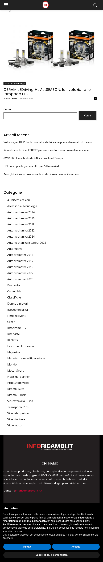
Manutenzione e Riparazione (26, 358)
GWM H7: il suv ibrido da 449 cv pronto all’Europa (33, 158)
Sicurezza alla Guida (20, 401)
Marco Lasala (10, 98)
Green (11, 322)
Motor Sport (15, 370)
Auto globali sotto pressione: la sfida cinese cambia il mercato (41, 174)
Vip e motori (15, 425)
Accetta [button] (75, 546)
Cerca (7, 109)
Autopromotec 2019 (20, 267)
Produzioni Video (18, 383)
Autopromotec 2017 (20, 261)
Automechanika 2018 (21, 224)
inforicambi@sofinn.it (28, 490)
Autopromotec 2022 (20, 273)
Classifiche (14, 297)
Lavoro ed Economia (20, 346)
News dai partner (18, 377)
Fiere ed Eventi (16, 316)
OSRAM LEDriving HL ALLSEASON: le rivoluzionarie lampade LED (47, 91)
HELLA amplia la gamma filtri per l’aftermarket (31, 166)
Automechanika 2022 (21, 230)
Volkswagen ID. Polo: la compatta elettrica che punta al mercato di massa (47, 142)
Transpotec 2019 (18, 407)
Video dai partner (18, 413)
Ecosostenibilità (17, 310)
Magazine (13, 352)
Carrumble (14, 291)
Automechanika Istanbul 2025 (26, 243)
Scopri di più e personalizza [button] (51, 554)
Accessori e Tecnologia (15, 83)
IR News (12, 340)
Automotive (14, 249)
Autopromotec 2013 (20, 255)
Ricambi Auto (15, 389)
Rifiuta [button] (27, 546)
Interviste (13, 334)
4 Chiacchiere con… (19, 200)
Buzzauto (13, 285)
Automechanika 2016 (21, 218)
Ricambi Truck (16, 395)
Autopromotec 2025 (20, 279)
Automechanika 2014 (21, 212)
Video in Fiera (16, 419)
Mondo (12, 364)
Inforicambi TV (17, 328)
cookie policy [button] (82, 521)
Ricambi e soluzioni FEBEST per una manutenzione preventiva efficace (46, 150)
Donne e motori (17, 303)
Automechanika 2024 (21, 236)
